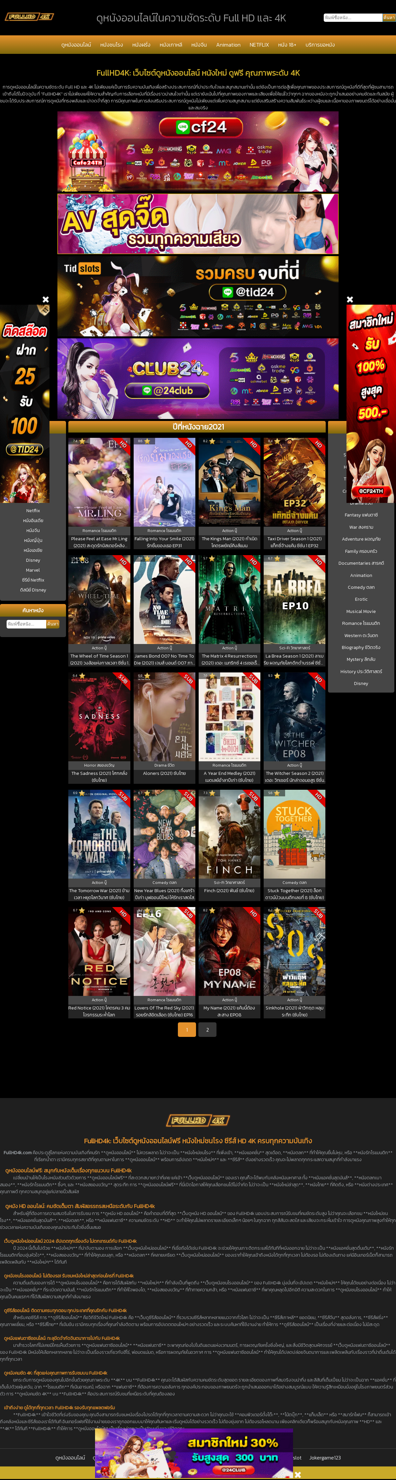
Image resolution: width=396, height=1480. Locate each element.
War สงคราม (361, 527)
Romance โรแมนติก (361, 623)
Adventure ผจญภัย (361, 539)
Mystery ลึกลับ (361, 659)
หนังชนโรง (111, 45)
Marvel (33, 570)
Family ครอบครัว (361, 551)
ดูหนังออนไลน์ (76, 45)
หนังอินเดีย (33, 520)
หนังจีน (199, 45)
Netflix (33, 510)
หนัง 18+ (287, 45)
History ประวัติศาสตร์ (361, 671)
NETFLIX (259, 45)
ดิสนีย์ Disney (33, 590)
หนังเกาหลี (171, 45)
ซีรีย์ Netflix (33, 580)
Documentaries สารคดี (361, 563)
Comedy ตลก (361, 587)
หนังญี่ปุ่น (33, 540)
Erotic (361, 599)
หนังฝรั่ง (141, 45)
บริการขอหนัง (320, 45)
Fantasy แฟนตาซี (361, 515)
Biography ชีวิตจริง (361, 647)
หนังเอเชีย (33, 550)
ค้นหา (52, 624)
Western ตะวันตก (361, 635)
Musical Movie (361, 611)
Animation (228, 45)
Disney (33, 560)
